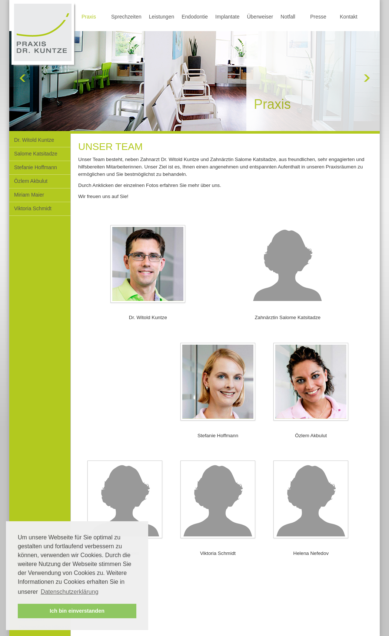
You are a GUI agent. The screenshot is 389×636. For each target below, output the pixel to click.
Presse (318, 17)
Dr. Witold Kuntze (34, 140)
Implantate (227, 17)
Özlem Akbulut (30, 181)
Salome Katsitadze (35, 154)
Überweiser (260, 17)
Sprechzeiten (126, 17)
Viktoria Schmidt (32, 208)
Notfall (287, 17)
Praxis (89, 17)
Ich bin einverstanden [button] (77, 611)
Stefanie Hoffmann (35, 167)
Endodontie (195, 17)
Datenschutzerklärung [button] (70, 592)
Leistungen (161, 17)
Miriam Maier (29, 195)
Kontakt (348, 17)
